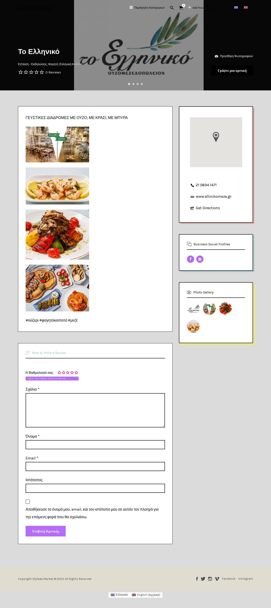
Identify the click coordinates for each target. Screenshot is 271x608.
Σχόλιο (32, 389)
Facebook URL (190, 259)
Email (32, 458)
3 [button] (138, 84)
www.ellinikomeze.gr (213, 196)
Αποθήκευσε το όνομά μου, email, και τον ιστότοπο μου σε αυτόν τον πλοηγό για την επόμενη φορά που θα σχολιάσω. (92, 513)
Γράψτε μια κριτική (226, 69)
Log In (224, 8)
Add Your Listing (203, 8)
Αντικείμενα (182, 5)
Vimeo (217, 580)
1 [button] (129, 84)
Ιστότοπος (34, 480)
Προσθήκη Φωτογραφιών (234, 53)
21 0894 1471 (206, 185)
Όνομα (33, 436)
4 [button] (142, 84)
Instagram (210, 580)
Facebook (197, 580)
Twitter (203, 580)
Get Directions (208, 208)
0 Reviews (53, 72)
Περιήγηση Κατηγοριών (149, 8)
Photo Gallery (203, 292)
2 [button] (133, 84)
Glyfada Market (35, 8)
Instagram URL (199, 259)
